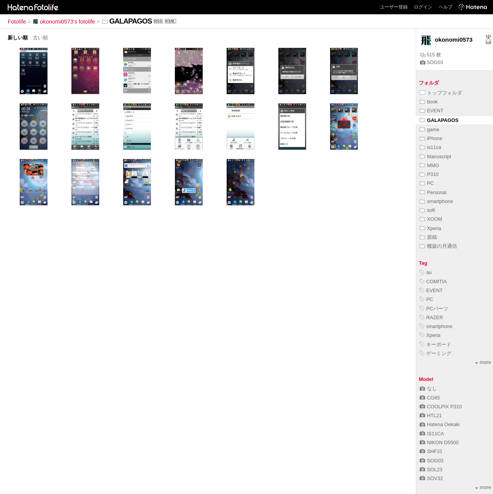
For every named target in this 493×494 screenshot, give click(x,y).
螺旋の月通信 (438, 246)
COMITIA (433, 281)
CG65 (430, 398)
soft (427, 210)
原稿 (428, 237)
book (429, 102)
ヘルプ (445, 7)
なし (428, 388)
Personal (433, 192)
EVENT (432, 110)
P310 (429, 174)
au (426, 272)
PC (427, 183)
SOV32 (431, 478)
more (483, 362)
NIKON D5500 (439, 442)
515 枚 (430, 55)
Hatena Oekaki (440, 424)
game (429, 129)
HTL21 (431, 415)
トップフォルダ (441, 93)
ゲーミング (435, 353)
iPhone (431, 138)
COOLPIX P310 (441, 406)
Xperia (430, 228)
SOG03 (431, 62)
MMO (429, 165)
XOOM (431, 219)
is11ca (430, 147)
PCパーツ (434, 308)
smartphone (436, 201)
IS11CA (432, 433)
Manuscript (435, 156)
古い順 (40, 38)
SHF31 (431, 451)
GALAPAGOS (439, 120)
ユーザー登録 (394, 7)
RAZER (431, 317)
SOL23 (431, 469)
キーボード (435, 344)
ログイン (423, 7)
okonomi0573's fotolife (63, 22)
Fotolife (17, 22)
